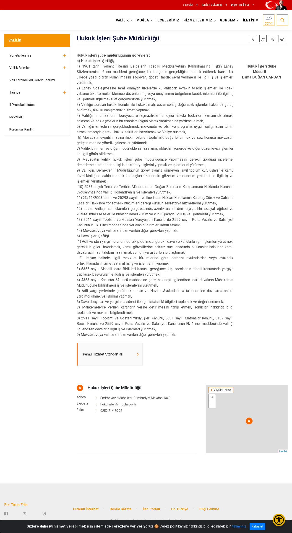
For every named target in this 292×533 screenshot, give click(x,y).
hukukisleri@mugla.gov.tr (118, 404)
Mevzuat (15, 117)
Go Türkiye (179, 509)
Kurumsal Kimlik (21, 129)
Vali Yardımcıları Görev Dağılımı (32, 80)
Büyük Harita (222, 390)
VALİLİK (14, 40)
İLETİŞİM (251, 20)
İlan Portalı (151, 509)
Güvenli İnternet (86, 509)
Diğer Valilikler (240, 4)
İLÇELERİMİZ (167, 20)
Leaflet (283, 451)
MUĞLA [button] (142, 20)
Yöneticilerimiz (20, 55)
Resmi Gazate (121, 509)
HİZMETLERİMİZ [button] (197, 20)
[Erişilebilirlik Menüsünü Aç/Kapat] (279, 520)
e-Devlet (188, 4)
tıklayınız (239, 526)
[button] (272, 38)
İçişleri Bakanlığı (212, 4)
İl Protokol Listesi (22, 105)
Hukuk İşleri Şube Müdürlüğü (114, 387)
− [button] (212, 404)
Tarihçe (14, 92)
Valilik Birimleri (20, 68)
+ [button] (212, 397)
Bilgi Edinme (209, 509)
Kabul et (257, 526)
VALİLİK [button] (122, 20)
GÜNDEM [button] (227, 20)
